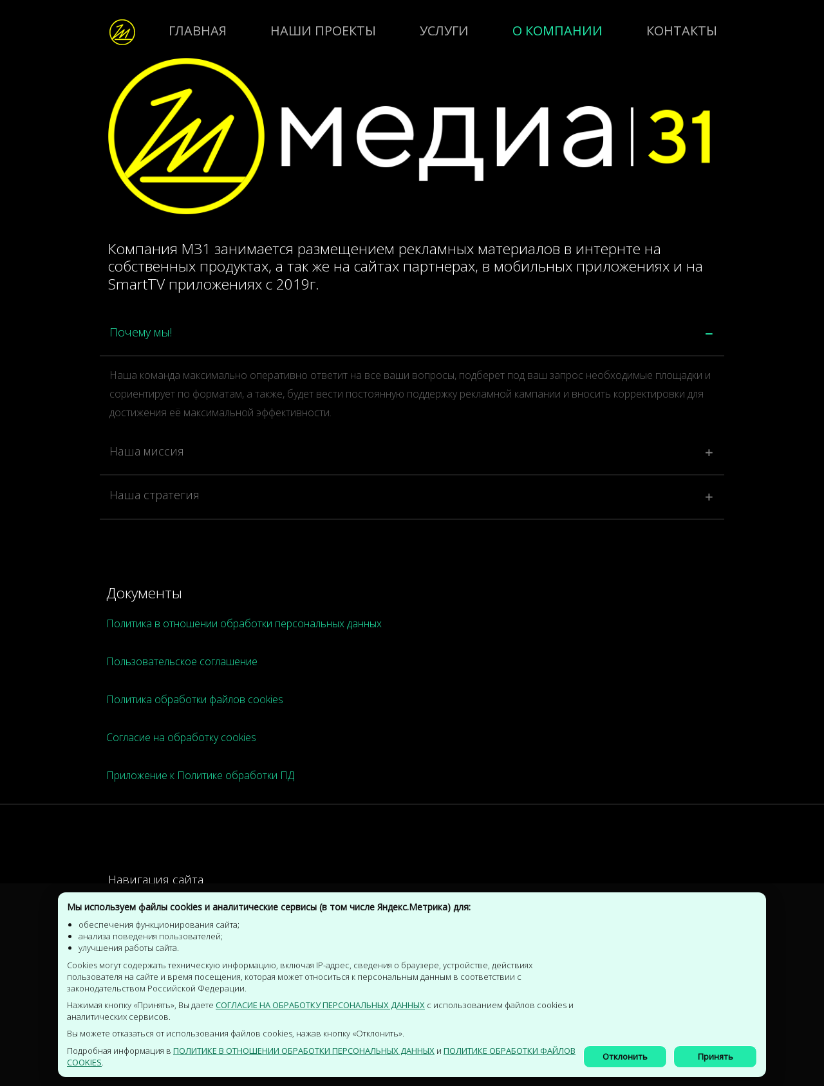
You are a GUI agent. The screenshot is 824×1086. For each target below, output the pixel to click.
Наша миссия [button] (145, 451)
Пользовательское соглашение (182, 661)
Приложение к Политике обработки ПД (200, 775)
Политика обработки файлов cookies (194, 699)
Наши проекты (323, 30)
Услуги (444, 30)
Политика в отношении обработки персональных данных (244, 623)
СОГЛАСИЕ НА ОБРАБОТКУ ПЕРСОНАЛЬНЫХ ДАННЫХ (320, 1005)
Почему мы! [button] (139, 332)
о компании (557, 30)
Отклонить (625, 1056)
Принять (715, 1056)
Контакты (681, 30)
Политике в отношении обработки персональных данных (304, 1050)
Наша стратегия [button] (153, 494)
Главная (198, 30)
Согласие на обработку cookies (181, 737)
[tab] (410, 335)
